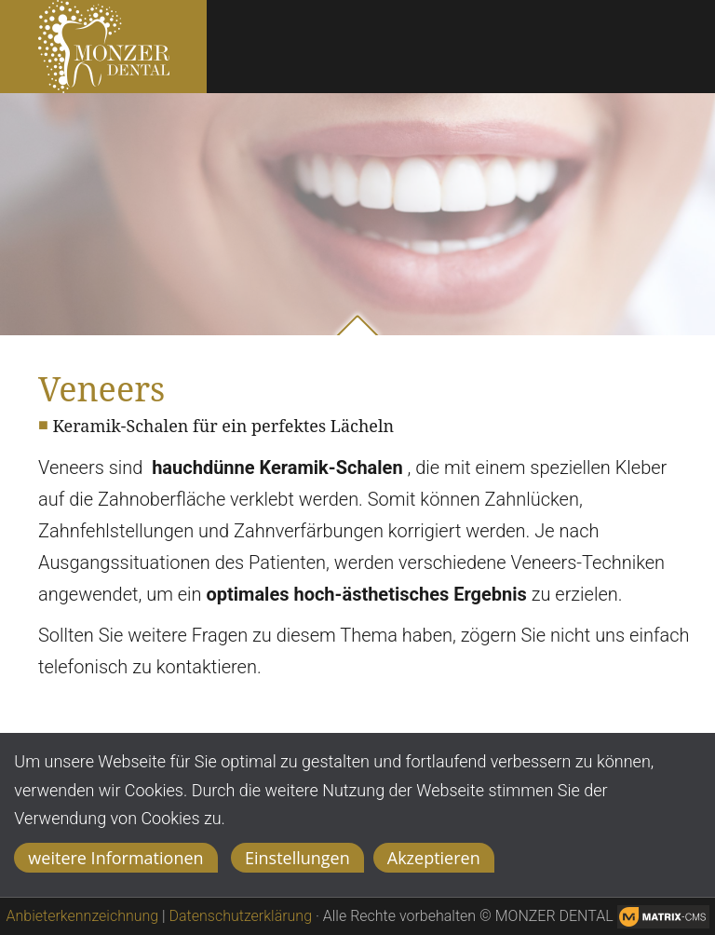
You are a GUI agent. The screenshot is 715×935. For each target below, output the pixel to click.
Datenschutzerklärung (241, 916)
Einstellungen (297, 858)
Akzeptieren (433, 858)
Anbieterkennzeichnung (83, 916)
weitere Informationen (115, 858)
